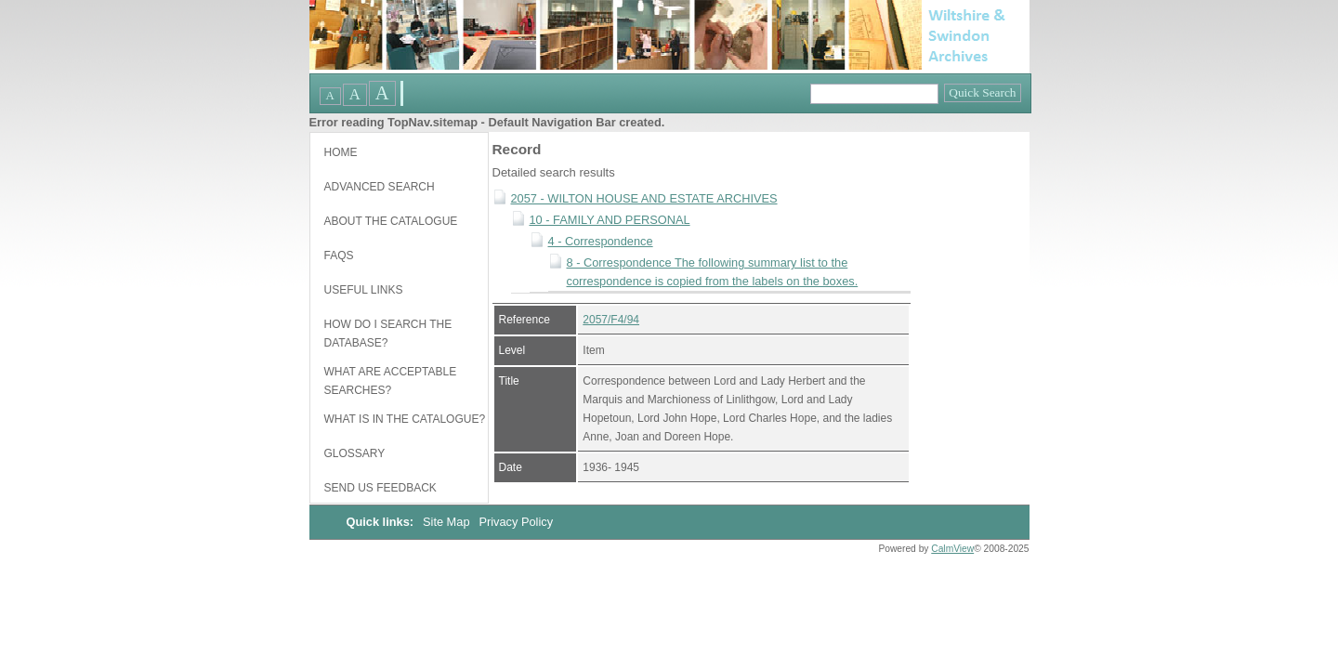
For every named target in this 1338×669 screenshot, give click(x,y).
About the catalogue (391, 221)
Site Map (448, 522)
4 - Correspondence (600, 241)
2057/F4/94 (611, 319)
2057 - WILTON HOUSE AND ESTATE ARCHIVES (644, 198)
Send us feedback (380, 487)
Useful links (363, 289)
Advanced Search (379, 186)
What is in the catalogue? (405, 419)
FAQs (339, 255)
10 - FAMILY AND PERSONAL (610, 220)
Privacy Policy (516, 522)
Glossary (355, 453)
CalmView (952, 549)
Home (341, 152)
